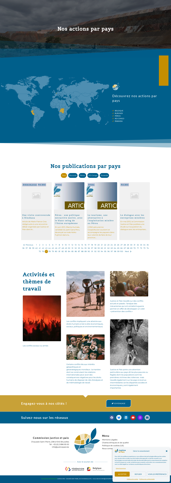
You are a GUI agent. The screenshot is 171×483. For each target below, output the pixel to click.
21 (102, 245)
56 (89, 248)
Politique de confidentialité (147, 479)
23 (108, 245)
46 (56, 248)
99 (118, 251)
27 (121, 245)
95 (105, 251)
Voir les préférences (157, 474)
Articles (59, 185)
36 (23, 248)
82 (63, 251)
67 (125, 248)
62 (108, 248)
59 (99, 248)
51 (72, 248)
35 (148, 245)
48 (63, 248)
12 (72, 245)
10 (66, 245)
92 (95, 251)
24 (112, 245)
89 (86, 251)
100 (121, 251)
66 (121, 248)
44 (49, 248)
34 (144, 245)
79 (53, 251)
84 (69, 251)
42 (43, 248)
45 (53, 248)
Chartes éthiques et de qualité (115, 443)
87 (79, 251)
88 (82, 251)
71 (138, 248)
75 (40, 251)
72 (141, 248)
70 (134, 248)
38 (30, 248)
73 (144, 248)
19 (95, 245)
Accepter (122, 474)
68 (128, 248)
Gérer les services (121, 468)
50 (69, 248)
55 (85, 248)
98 (115, 251)
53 (79, 248)
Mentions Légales (109, 440)
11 (69, 245)
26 (118, 245)
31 (134, 245)
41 (40, 248)
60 (102, 248)
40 (36, 248)
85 (72, 251)
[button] (167, 451)
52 (76, 248)
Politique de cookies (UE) (113, 446)
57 (92, 248)
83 (66, 251)
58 (95, 248)
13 (75, 245)
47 (59, 248)
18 (92, 245)
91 (92, 251)
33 (141, 245)
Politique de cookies (132, 479)
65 (118, 248)
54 (82, 248)
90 (89, 251)
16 (85, 245)
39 (33, 248)
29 (128, 245)
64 (115, 248)
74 (148, 248)
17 (89, 245)
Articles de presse (30, 185)
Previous (29, 245)
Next (127, 251)
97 (112, 251)
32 (138, 245)
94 (102, 251)
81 (59, 251)
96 (108, 251)
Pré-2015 (42, 185)
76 (43, 251)
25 (115, 245)
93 (99, 251)
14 (79, 245)
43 (46, 248)
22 (105, 245)
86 (76, 251)
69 (131, 248)
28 (125, 245)
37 (27, 248)
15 (82, 245)
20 (98, 245)
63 (112, 248)
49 (66, 248)
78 (50, 251)
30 (131, 245)
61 (105, 248)
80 (56, 251)
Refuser (138, 474)
